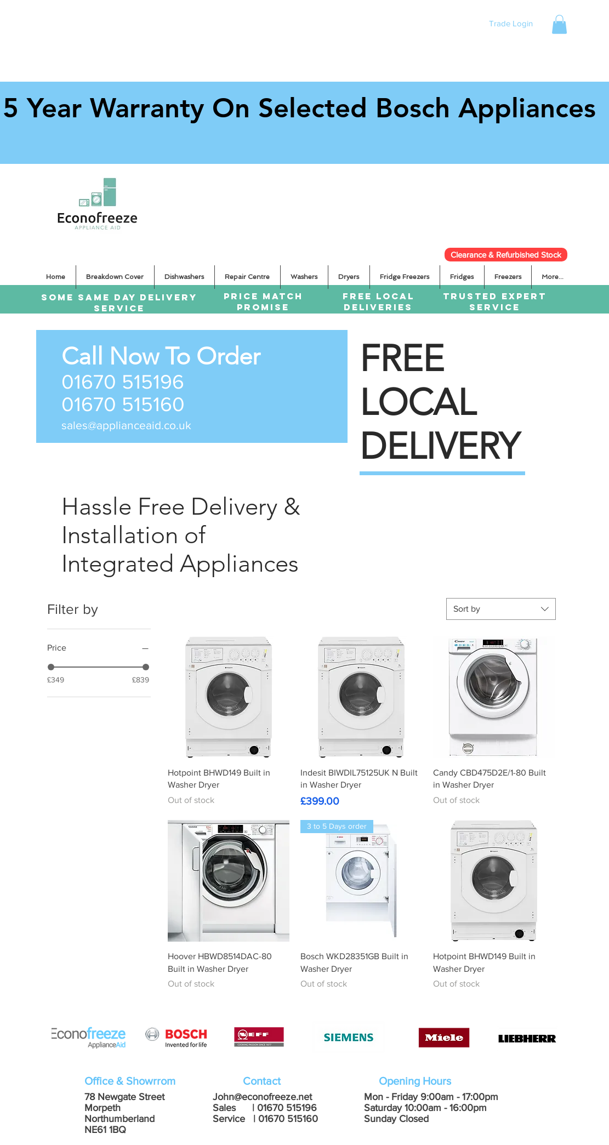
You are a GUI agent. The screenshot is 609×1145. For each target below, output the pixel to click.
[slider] (51, 667)
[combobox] (501, 609)
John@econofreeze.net (262, 1096)
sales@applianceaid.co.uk (126, 425)
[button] (559, 24)
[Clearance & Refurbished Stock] (506, 254)
